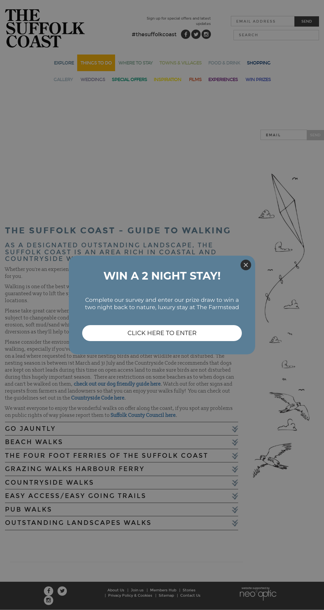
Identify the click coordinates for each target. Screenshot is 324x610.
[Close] (246, 265)
